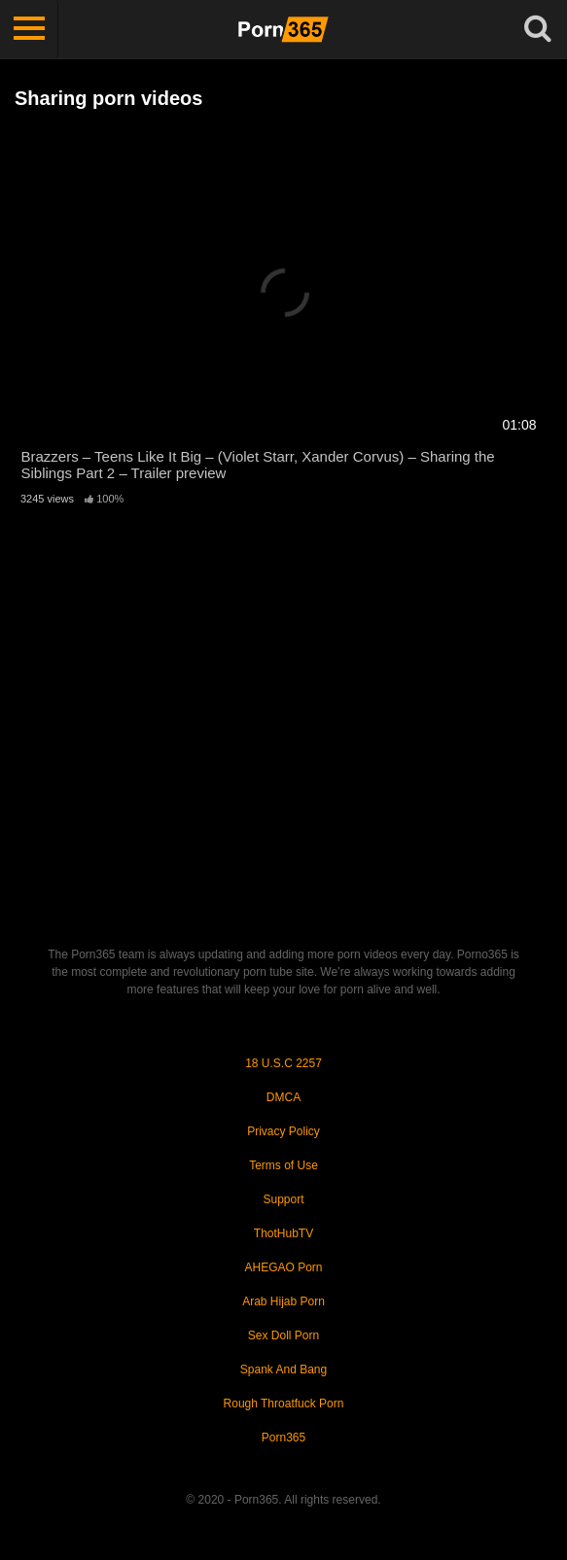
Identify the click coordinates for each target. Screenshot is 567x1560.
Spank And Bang (283, 1369)
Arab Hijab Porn (283, 1301)
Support (283, 1199)
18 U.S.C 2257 (283, 1063)
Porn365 (283, 1437)
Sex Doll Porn (283, 1335)
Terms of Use (283, 1165)
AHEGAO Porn (283, 1267)
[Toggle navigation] (29, 29)
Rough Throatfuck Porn (284, 1403)
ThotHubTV (283, 1233)
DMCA (283, 1097)
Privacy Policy (283, 1131)
